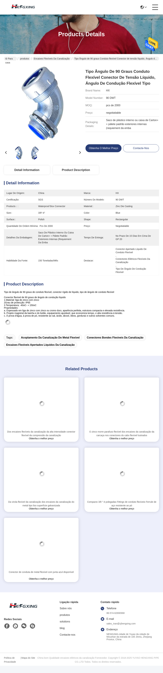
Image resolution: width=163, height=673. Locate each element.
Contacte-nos (67, 634)
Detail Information (26, 170)
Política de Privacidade (10, 660)
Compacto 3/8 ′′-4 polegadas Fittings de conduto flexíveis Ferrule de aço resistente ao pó (121, 504)
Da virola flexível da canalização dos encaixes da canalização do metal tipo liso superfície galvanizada (41, 504)
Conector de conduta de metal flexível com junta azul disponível (41, 572)
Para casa (9, 59)
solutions (65, 621)
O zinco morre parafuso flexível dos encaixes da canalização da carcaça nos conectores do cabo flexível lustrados (121, 433)
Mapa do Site (28, 658)
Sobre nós (66, 608)
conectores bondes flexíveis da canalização (115, 337)
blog (62, 628)
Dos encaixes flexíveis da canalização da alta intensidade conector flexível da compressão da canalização (41, 433)
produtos (24, 58)
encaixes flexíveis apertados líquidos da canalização (40, 344)
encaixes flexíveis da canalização (52, 58)
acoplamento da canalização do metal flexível (50, 337)
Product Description (76, 170)
